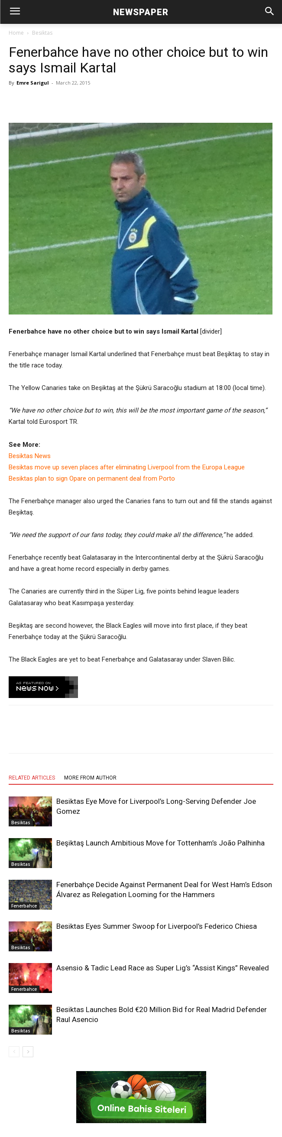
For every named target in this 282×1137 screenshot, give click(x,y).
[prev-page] (14, 1051)
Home (16, 32)
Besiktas (42, 32)
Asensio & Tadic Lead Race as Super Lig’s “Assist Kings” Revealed (162, 967)
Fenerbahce (24, 906)
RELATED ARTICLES (32, 778)
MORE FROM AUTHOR (90, 778)
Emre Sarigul (32, 82)
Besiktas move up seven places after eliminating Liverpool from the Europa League (127, 467)
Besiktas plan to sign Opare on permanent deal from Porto (92, 478)
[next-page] (28, 1051)
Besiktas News (30, 456)
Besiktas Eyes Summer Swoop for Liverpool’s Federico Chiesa (156, 926)
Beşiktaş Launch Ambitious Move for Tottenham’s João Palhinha (160, 843)
